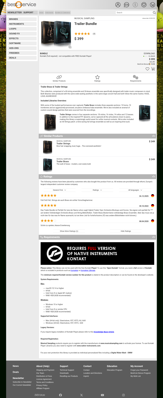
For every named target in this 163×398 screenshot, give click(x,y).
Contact (86, 370)
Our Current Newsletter (22, 385)
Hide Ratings (126, 231)
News (16, 366)
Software (15, 43)
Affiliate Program (42, 388)
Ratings (97, 81)
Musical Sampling (84, 18)
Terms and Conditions (44, 382)
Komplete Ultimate (88, 270)
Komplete (74, 270)
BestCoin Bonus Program (141, 373)
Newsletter (15, 12)
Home (41, 13)
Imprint (86, 376)
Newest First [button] (59, 190)
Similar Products (59, 81)
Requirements (135, 81)
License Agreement (44, 379)
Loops (12, 29)
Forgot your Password (139, 370)
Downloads (64, 373)
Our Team (40, 373)
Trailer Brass (63, 161)
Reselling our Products (69, 376)
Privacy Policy (41, 385)
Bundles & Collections (62, 13)
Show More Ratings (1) (69, 231)
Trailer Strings (63, 143)
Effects (13, 38)
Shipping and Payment (45, 370)
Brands (13, 19)
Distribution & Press (44, 376)
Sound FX (14, 34)
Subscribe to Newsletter (22, 382)
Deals (12, 58)
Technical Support (67, 370)
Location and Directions (92, 373)
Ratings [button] (97, 190)
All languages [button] (135, 190)
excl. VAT (152, 61)
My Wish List (136, 376)
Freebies (14, 53)
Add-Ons (14, 48)
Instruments (49, 13)
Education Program (114, 370)
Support (28, 12)
